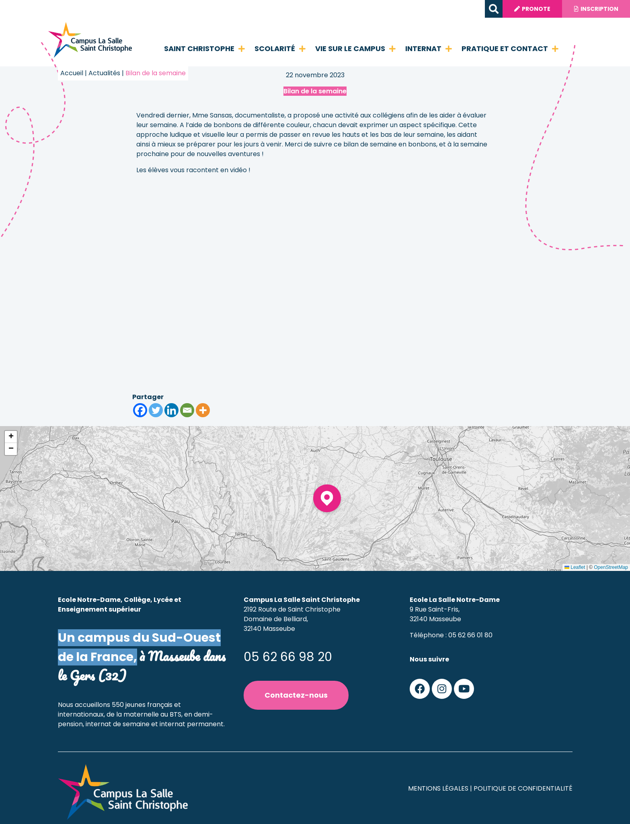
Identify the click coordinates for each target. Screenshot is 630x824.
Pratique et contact (510, 48)
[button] (492, 9)
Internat (428, 48)
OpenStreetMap (611, 567)
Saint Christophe (204, 48)
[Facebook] (140, 410)
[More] (203, 410)
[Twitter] (156, 410)
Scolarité (280, 48)
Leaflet (574, 567)
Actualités (104, 73)
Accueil (71, 73)
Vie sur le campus (355, 48)
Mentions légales (438, 788)
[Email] (187, 410)
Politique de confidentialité (523, 788)
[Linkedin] (171, 410)
